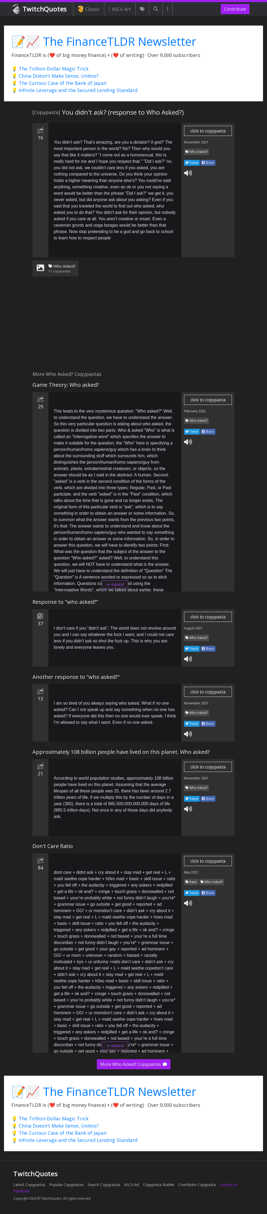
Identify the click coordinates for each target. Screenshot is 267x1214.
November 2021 (196, 142)
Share (208, 162)
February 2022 (195, 411)
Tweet (191, 162)
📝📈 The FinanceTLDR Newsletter (103, 41)
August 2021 (193, 628)
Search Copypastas (103, 1184)
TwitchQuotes (40, 9)
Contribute (235, 9)
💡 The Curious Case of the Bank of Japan (58, 83)
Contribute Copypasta (197, 1184)
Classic (89, 9)
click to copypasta (208, 131)
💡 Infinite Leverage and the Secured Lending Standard (74, 90)
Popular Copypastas (66, 1184)
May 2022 (191, 872)
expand (115, 584)
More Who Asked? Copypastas (133, 1064)
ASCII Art (120, 9)
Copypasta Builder (158, 1184)
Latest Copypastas (29, 1184)
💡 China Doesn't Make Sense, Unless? (55, 76)
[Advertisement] (133, 327)
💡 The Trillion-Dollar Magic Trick (50, 68)
